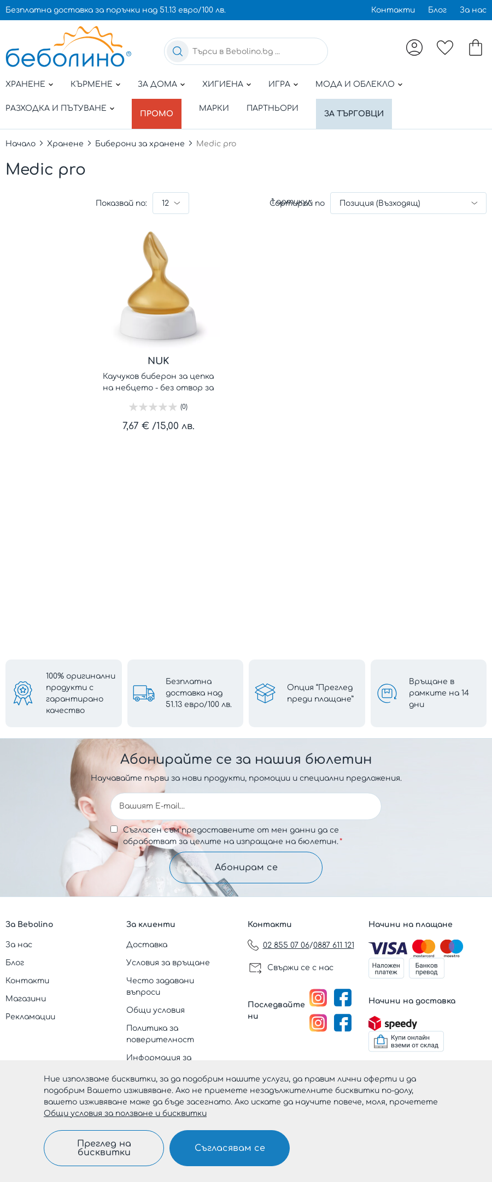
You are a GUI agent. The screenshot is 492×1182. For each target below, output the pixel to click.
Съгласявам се (230, 1148)
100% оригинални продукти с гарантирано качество (80, 692)
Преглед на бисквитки (104, 1148)
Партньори (277, 108)
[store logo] (68, 46)
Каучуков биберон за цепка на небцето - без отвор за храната (158, 377)
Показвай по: (121, 197)
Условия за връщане (168, 963)
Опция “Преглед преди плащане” (320, 692)
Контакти (393, 10)
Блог (437, 10)
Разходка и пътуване (56, 108)
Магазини (25, 999)
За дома (157, 84)
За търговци (361, 108)
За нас (473, 10)
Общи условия (155, 1010)
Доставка (146, 945)
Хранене (25, 84)
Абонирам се (246, 867)
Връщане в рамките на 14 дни (439, 692)
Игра (279, 84)
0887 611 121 (333, 945)
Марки (219, 108)
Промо (159, 108)
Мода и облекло (355, 84)
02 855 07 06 (286, 945)
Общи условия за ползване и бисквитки (125, 1113)
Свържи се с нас (300, 968)
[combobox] (246, 51)
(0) (184, 401)
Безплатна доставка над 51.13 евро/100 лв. (199, 692)
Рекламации (30, 1017)
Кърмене (92, 84)
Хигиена (222, 84)
